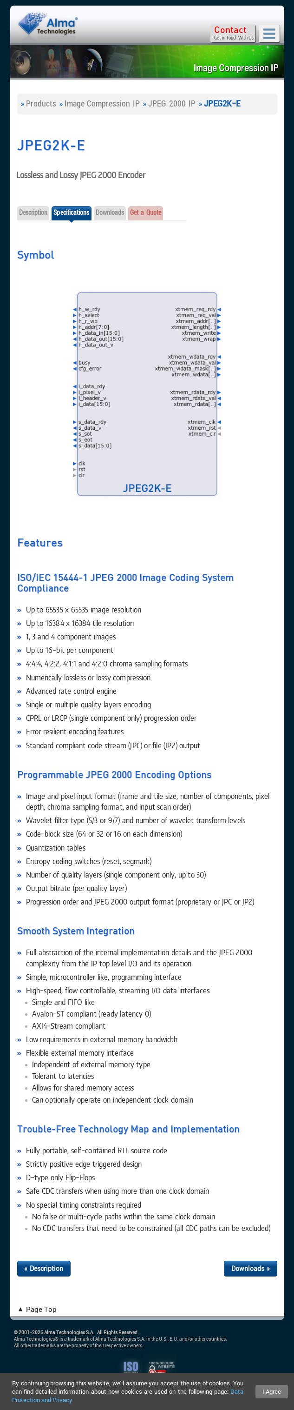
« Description (44, 1268)
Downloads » (250, 1268)
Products (41, 103)
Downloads (110, 212)
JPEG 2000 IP (172, 103)
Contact (230, 30)
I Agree (271, 1391)
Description (33, 212)
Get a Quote (145, 212)
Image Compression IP (102, 103)
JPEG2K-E (222, 103)
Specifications (71, 212)
